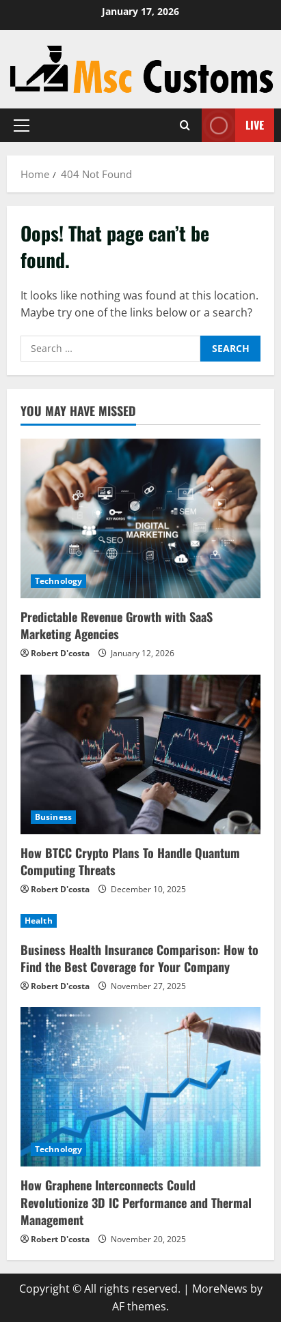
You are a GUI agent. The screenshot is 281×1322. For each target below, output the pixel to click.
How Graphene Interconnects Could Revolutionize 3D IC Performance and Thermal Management (136, 1202)
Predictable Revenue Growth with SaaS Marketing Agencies (117, 625)
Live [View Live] (233, 125)
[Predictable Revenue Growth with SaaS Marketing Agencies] (140, 518)
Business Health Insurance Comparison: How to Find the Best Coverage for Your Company (139, 958)
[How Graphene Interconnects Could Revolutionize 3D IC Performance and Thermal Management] (140, 1086)
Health (39, 920)
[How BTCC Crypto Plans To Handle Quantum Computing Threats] (140, 754)
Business (53, 817)
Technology (58, 581)
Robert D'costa (60, 653)
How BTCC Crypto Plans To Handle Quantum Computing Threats (130, 861)
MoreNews (219, 1288)
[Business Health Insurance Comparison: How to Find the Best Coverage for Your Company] (140, 921)
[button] (21, 125)
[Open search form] (185, 125)
